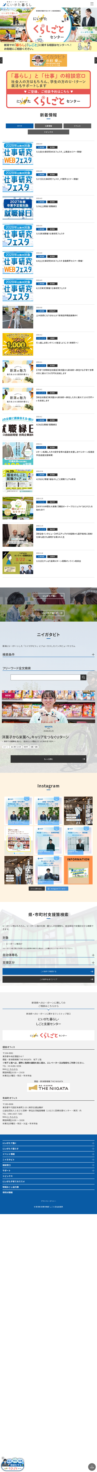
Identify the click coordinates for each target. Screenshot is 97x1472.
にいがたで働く (10, 1143)
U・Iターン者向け (12, 943)
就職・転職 (34, 747)
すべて (19, 126)
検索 (83, 677)
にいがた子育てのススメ (14, 1181)
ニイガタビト (9, 1159)
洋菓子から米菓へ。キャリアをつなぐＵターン (35, 736)
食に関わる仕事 (16, 747)
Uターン (5, 747)
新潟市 (26, 747)
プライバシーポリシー (48, 1201)
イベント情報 (9, 1153)
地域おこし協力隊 (11, 1186)
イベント (77, 126)
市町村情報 (8, 1192)
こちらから (13, 1069)
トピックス (48, 132)
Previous (1, 60)
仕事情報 (48, 126)
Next (95, 60)
